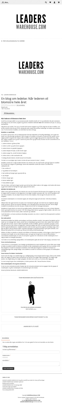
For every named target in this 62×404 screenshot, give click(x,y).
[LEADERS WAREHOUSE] (31, 21)
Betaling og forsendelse (8, 383)
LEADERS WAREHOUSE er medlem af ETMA (13, 388)
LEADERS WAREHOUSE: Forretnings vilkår (12, 385)
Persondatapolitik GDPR (8, 390)
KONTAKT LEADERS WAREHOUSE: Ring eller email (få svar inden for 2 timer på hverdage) (23, 380)
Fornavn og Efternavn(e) (9, 349)
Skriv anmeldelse (21, 105)
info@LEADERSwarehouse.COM (32, 400)
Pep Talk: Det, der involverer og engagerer (31, 307)
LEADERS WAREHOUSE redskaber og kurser (13, 382)
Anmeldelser (5, 338)
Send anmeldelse (8, 368)
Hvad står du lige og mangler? (10, 386)
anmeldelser (11, 105)
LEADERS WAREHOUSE (10, 94)
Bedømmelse (6, 355)
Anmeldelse (6, 360)
